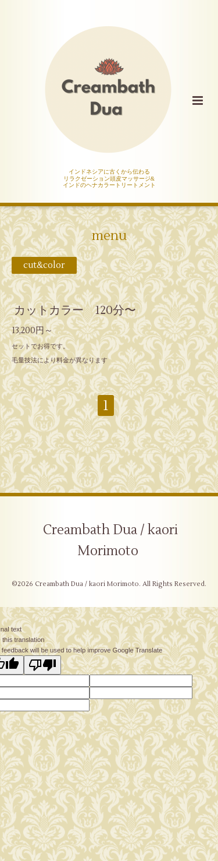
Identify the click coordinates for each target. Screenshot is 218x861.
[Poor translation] (42, 665)
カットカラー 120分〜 (75, 310)
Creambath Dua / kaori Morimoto (110, 540)
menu (109, 236)
